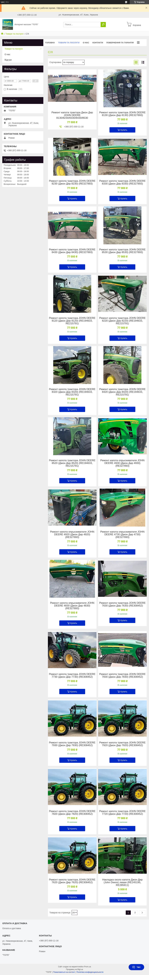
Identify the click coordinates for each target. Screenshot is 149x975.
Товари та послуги (14, 34)
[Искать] (103, 24)
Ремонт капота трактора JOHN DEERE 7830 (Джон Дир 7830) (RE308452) (122, 675)
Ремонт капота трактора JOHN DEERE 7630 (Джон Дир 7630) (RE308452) (122, 604)
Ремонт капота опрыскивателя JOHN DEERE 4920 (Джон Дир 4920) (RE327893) (72, 534)
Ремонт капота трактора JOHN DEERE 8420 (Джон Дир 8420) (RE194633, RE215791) (122, 392)
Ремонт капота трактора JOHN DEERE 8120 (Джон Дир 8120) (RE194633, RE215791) (72, 321)
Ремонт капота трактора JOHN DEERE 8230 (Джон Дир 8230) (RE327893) (72, 182)
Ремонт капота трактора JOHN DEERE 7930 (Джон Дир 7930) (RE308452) (72, 744)
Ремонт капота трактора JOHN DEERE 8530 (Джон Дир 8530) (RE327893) (122, 251)
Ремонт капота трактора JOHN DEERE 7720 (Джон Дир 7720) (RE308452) (122, 812)
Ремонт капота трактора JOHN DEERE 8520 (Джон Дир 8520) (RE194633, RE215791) (72, 463)
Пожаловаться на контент (64, 972)
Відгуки (8, 60)
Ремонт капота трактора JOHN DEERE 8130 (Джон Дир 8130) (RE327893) (122, 114)
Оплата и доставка (11, 928)
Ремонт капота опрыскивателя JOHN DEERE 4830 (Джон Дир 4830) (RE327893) (72, 606)
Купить (123, 130)
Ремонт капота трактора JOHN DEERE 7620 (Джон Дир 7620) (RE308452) (72, 881)
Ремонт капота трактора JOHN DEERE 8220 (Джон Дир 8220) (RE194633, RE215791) (122, 321)
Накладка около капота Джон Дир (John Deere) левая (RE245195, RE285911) (122, 882)
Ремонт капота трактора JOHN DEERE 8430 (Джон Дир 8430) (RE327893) (72, 251)
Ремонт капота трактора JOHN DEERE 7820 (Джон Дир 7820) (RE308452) (72, 812)
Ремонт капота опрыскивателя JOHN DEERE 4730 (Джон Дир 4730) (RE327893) (122, 534)
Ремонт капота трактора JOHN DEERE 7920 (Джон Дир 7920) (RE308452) (122, 744)
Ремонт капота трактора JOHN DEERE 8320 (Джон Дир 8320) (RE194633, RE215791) (72, 392)
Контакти (97, 43)
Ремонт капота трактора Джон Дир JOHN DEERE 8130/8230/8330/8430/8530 (72, 115)
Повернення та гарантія (120, 43)
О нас (86, 43)
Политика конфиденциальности (89, 972)
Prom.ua (87, 967)
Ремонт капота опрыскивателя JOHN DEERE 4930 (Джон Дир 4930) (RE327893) (122, 463)
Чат (136, 967)
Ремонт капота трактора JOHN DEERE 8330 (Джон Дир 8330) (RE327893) (122, 182)
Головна (50, 43)
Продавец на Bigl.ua (74, 969)
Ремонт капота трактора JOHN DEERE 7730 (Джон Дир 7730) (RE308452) (72, 675)
